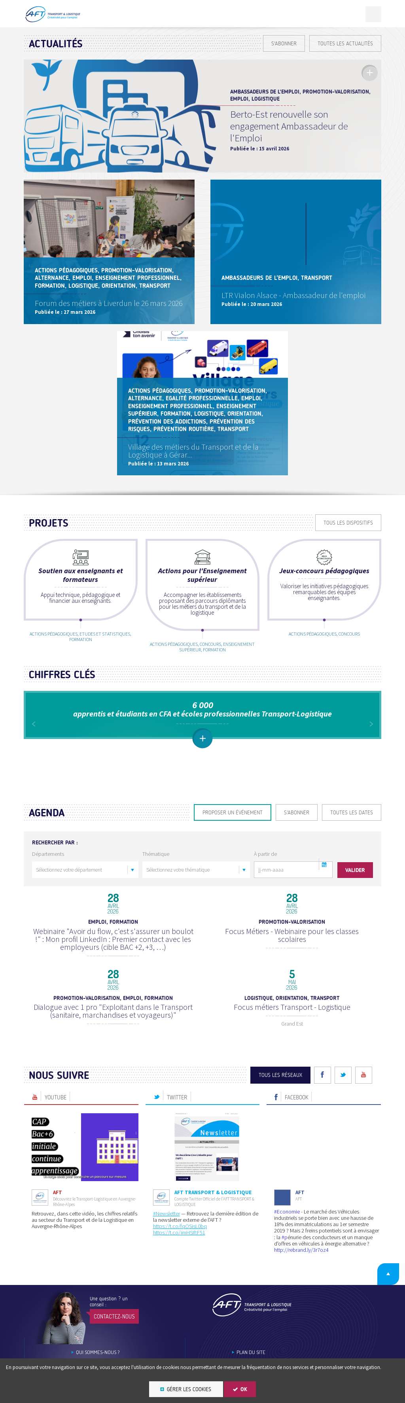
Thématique (155, 884)
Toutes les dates (351, 843)
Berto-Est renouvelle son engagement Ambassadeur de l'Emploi (289, 126)
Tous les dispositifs (348, 523)
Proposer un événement (232, 843)
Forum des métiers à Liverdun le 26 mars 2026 (109, 302)
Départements (48, 884)
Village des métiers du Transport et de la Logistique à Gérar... (194, 449)
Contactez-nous (114, 1338)
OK (243, 1389)
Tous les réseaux (280, 1097)
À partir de (265, 884)
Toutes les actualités (345, 43)
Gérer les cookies (189, 1389)
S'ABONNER (284, 43)
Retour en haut (385, 1295)
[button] (325, 895)
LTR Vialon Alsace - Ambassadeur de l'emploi (294, 296)
